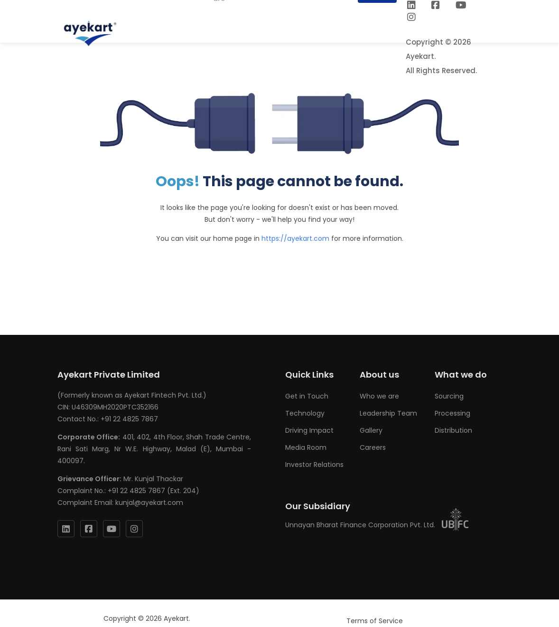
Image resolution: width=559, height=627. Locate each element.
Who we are (379, 396)
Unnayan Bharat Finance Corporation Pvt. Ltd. (377, 525)
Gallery (371, 430)
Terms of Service (374, 621)
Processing (452, 413)
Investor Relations (314, 464)
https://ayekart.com (295, 238)
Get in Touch (306, 396)
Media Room (305, 447)
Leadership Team (388, 413)
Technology (305, 413)
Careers (373, 447)
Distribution (453, 430)
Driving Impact (309, 430)
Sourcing (449, 396)
